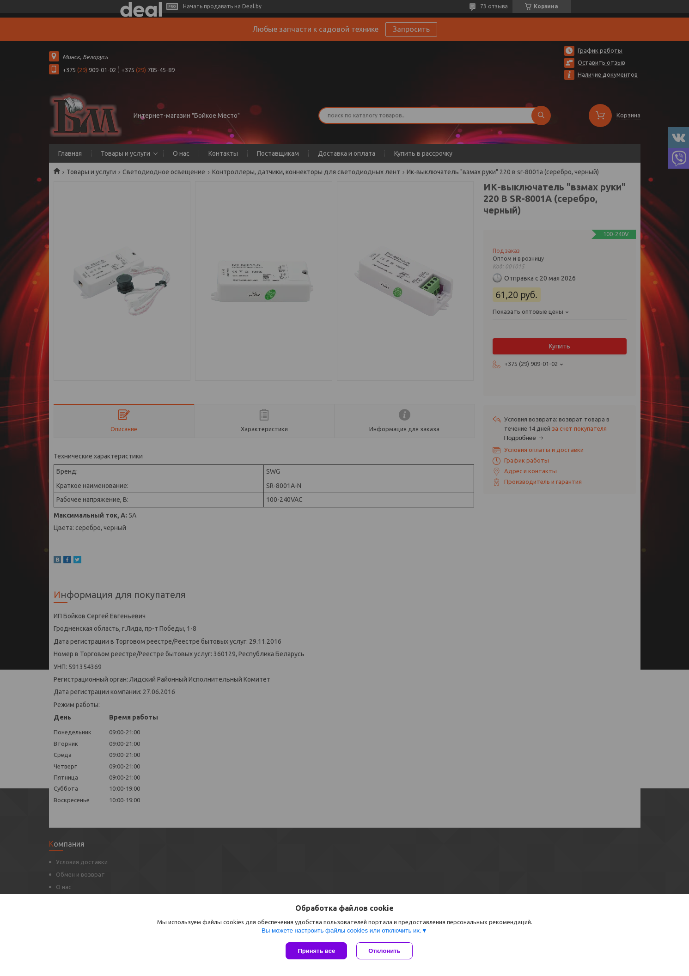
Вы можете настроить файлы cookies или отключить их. (341, 930)
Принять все (316, 950)
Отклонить (384, 950)
